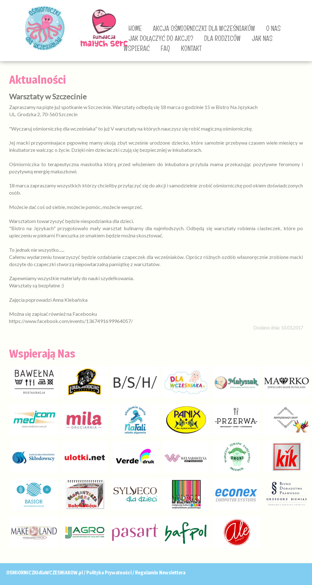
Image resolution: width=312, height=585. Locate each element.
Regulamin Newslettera (160, 573)
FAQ (165, 48)
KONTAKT (191, 48)
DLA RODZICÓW (222, 38)
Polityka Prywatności (109, 573)
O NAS (273, 28)
